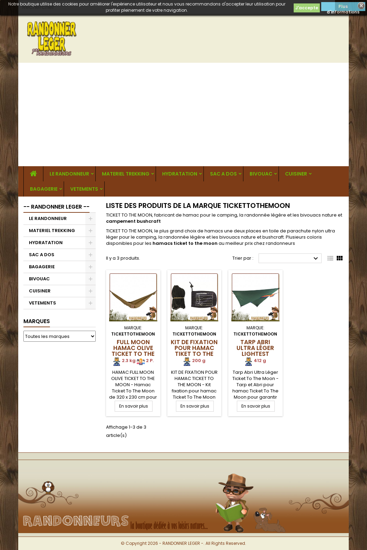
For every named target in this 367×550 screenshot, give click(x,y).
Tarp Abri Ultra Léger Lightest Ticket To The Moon (255, 354)
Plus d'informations (343, 7)
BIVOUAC (261, 173)
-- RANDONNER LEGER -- (56, 207)
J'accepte (306, 8)
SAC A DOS (223, 173)
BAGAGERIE (43, 189)
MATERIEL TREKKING (125, 173)
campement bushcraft (133, 221)
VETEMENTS (84, 189)
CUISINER (296, 173)
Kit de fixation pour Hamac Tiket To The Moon (194, 351)
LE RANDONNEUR (69, 173)
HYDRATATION (179, 173)
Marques (36, 321)
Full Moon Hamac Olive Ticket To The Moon (133, 351)
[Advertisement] (183, 114)
